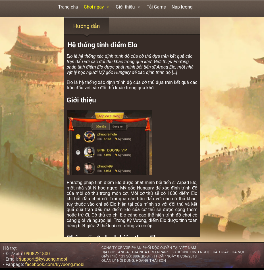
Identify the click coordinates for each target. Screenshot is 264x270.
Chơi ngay (97, 7)
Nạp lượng (182, 7)
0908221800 (37, 253)
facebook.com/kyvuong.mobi (54, 264)
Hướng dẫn (86, 26)
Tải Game (156, 7)
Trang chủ (68, 7)
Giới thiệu (128, 7)
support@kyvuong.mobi (43, 259)
